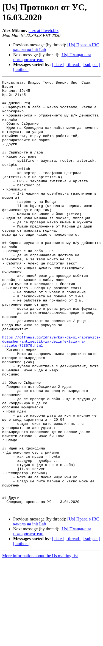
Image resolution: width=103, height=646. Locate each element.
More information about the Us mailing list (40, 641)
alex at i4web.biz (44, 30)
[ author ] (21, 69)
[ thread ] (73, 64)
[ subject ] (91, 64)
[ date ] (58, 64)
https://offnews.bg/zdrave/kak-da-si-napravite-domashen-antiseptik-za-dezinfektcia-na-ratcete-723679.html (51, 393)
